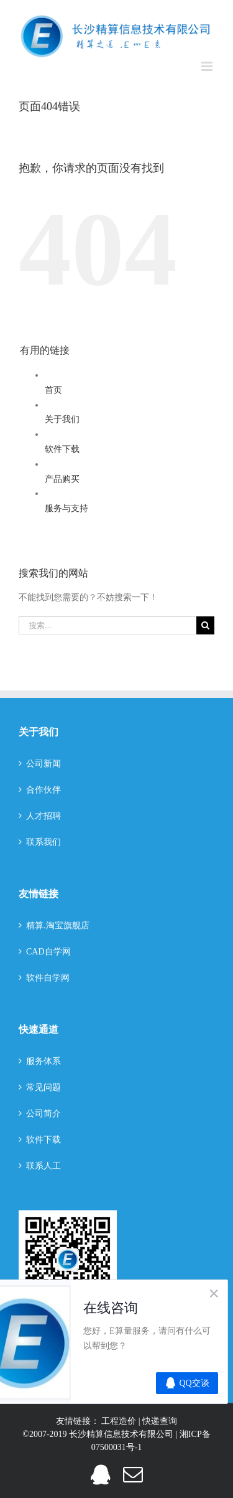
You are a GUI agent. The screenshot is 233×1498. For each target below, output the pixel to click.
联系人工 (43, 1166)
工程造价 (120, 1421)
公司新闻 (43, 763)
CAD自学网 (48, 951)
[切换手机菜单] (207, 66)
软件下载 (62, 449)
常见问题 (43, 1087)
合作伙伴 (43, 789)
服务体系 (43, 1061)
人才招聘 (43, 816)
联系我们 (43, 842)
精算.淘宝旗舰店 (57, 925)
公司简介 (43, 1113)
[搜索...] (107, 625)
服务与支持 (66, 508)
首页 (53, 390)
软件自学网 (48, 977)
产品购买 (62, 479)
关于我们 (62, 419)
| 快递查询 (158, 1421)
